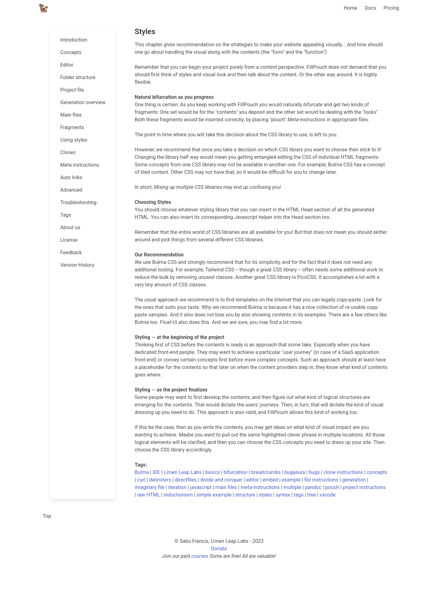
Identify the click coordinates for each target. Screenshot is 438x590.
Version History (77, 265)
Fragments (72, 127)
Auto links (71, 177)
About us (70, 227)
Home (350, 8)
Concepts (71, 52)
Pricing (391, 8)
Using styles (73, 140)
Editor (66, 65)
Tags (65, 215)
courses (199, 556)
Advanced (71, 190)
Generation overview (82, 102)
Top (47, 516)
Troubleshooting (78, 202)
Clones (68, 152)
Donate (219, 549)
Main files (71, 115)
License (68, 240)
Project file (72, 90)
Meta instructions (79, 165)
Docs (370, 8)
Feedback (71, 252)
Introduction (73, 40)
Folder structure (78, 77)
